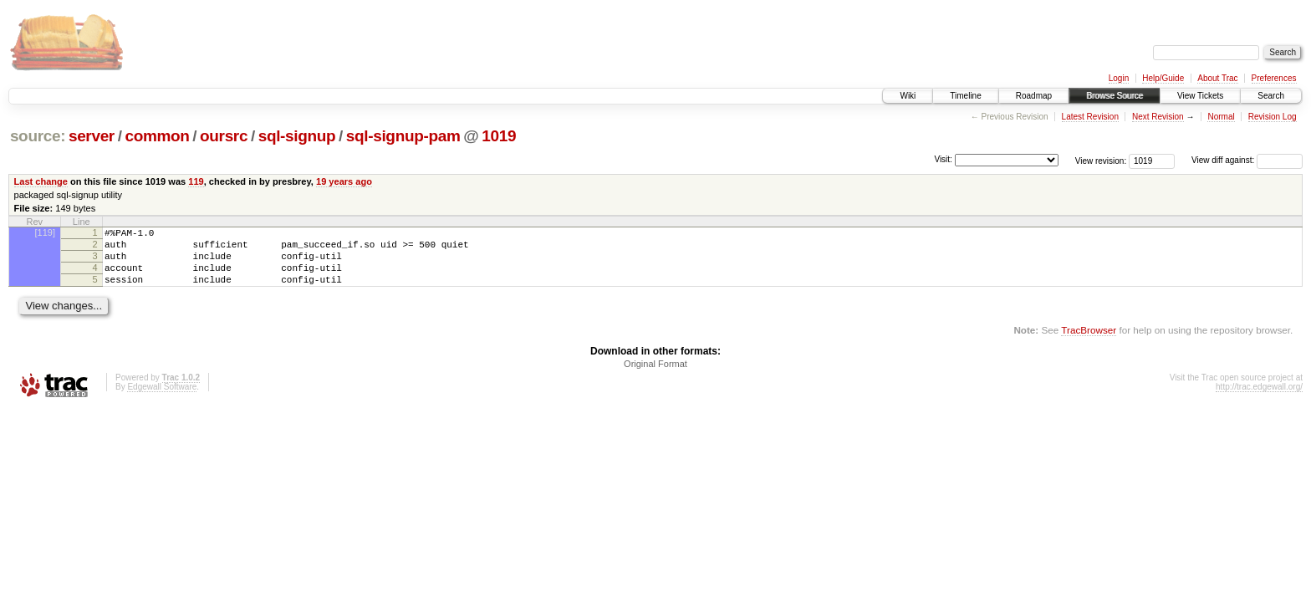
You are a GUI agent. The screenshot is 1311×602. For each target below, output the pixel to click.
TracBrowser (1088, 342)
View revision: (1101, 160)
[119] (45, 232)
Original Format (655, 376)
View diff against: (1247, 160)
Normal (1220, 116)
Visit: (943, 159)
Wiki (908, 95)
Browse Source (1114, 95)
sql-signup (297, 136)
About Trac (1217, 78)
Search (1270, 95)
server (92, 136)
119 (195, 181)
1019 (499, 136)
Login (1119, 78)
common (157, 136)
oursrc (223, 136)
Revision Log (1272, 116)
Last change (41, 181)
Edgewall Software (161, 399)
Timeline (965, 95)
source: (37, 136)
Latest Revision (1090, 116)
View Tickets (1200, 95)
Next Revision (1158, 116)
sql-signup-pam (403, 136)
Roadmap (1034, 95)
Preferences (1274, 78)
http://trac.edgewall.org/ (1259, 399)
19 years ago (344, 181)
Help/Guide (1163, 78)
